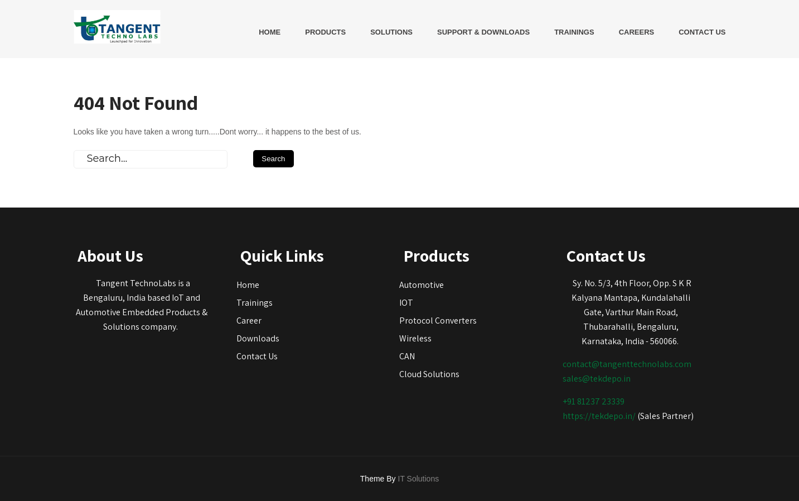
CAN (407, 356)
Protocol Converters (438, 320)
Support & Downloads (483, 32)
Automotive (421, 285)
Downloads (257, 338)
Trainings (574, 32)
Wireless (415, 338)
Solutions (391, 32)
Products (325, 32)
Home (269, 32)
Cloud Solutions (429, 374)
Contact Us (702, 32)
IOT (406, 303)
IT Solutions (418, 478)
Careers (637, 32)
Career (249, 320)
